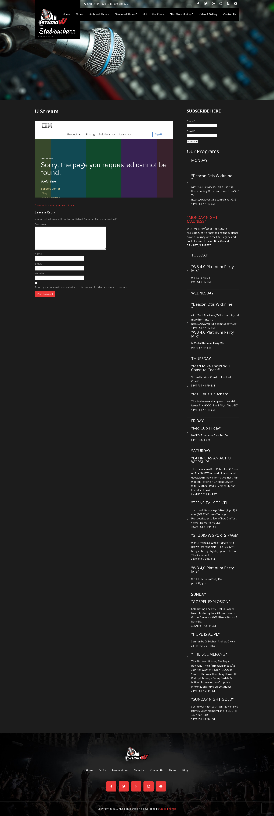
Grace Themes (167, 808)
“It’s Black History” (181, 14)
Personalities (120, 771)
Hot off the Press (153, 14)
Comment (42, 224)
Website (39, 277)
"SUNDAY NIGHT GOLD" (212, 699)
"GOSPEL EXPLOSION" (210, 601)
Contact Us (230, 14)
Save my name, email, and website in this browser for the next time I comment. (81, 291)
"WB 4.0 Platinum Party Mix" (212, 268)
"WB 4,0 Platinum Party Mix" (212, 569)
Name (38, 258)
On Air (79, 14)
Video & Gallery (208, 14)
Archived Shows (99, 14)
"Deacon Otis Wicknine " (211, 177)
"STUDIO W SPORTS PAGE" (215, 535)
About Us (139, 771)
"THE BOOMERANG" (209, 654)
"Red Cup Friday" (206, 428)
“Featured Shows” (126, 14)
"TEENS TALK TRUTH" (210, 502)
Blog (185, 771)
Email (38, 268)
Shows (172, 771)
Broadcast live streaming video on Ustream (54, 205)
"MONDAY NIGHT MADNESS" (202, 219)
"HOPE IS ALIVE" (205, 634)
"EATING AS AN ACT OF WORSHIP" (212, 459)
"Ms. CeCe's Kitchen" (210, 393)
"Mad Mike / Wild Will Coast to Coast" (210, 367)
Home (66, 14)
